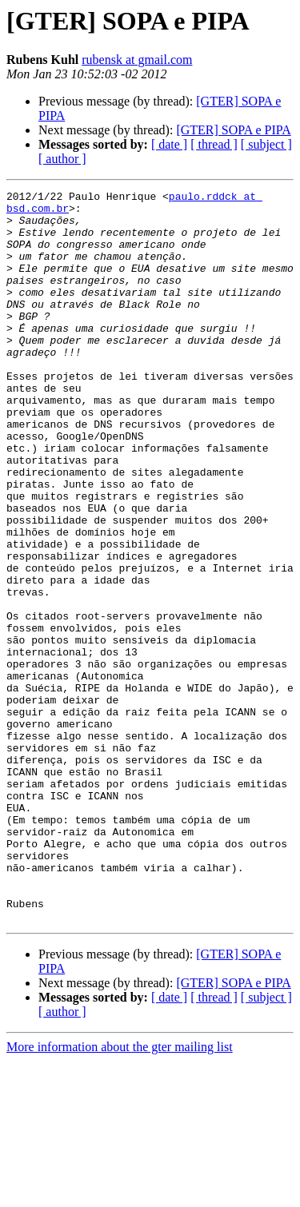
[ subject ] (266, 144)
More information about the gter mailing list (119, 1193)
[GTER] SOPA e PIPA (233, 130)
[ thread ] (214, 144)
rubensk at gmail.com (137, 59)
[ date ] (169, 144)
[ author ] (62, 158)
